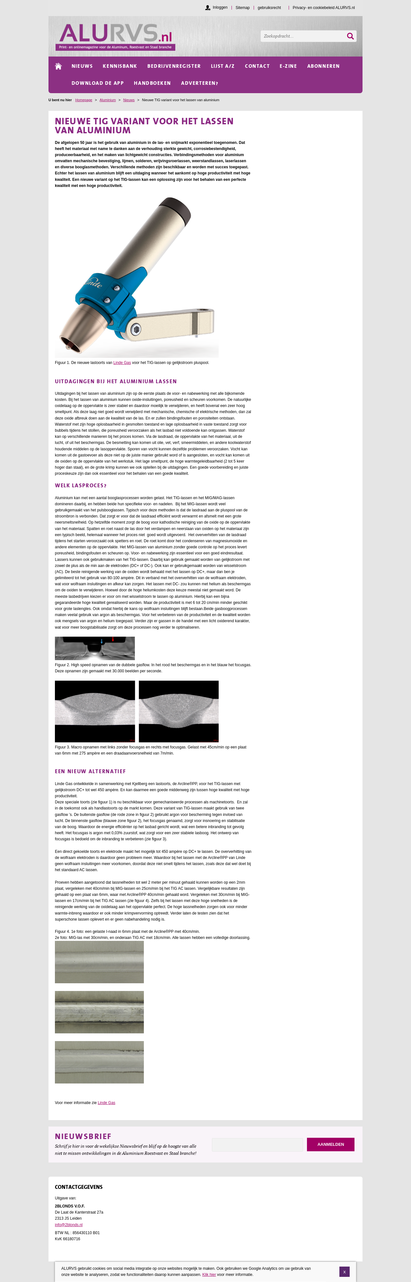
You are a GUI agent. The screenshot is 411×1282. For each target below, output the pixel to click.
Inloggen (220, 7)
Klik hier (209, 1274)
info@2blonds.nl (69, 1225)
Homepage (83, 100)
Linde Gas (122, 362)
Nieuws (129, 100)
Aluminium (108, 100)
